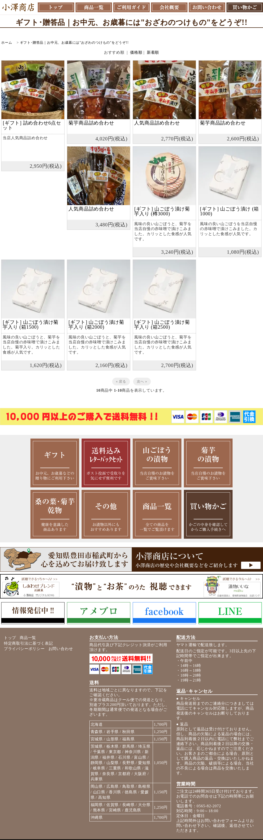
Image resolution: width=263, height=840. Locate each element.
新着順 (153, 52)
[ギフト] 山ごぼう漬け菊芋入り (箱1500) (30, 324)
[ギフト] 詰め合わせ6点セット (32, 125)
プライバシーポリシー (24, 649)
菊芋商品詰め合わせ (91, 123)
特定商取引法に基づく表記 (28, 643)
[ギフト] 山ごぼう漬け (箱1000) (229, 211)
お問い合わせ (60, 649)
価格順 (136, 52)
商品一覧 (28, 638)
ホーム (6, 42)
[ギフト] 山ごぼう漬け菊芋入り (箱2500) (162, 324)
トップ (10, 638)
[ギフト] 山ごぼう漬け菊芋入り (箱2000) (96, 324)
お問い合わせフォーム (221, 821)
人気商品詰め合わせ (157, 123)
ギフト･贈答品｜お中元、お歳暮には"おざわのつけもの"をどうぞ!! (74, 42)
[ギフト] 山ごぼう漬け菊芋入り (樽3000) (162, 211)
